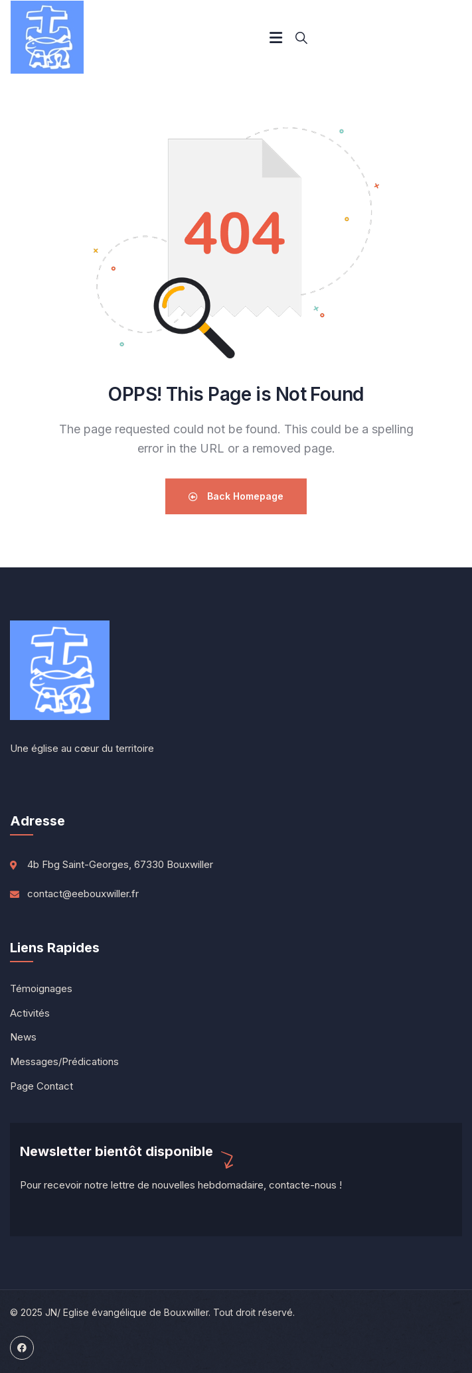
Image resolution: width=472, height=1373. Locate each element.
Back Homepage (236, 496)
